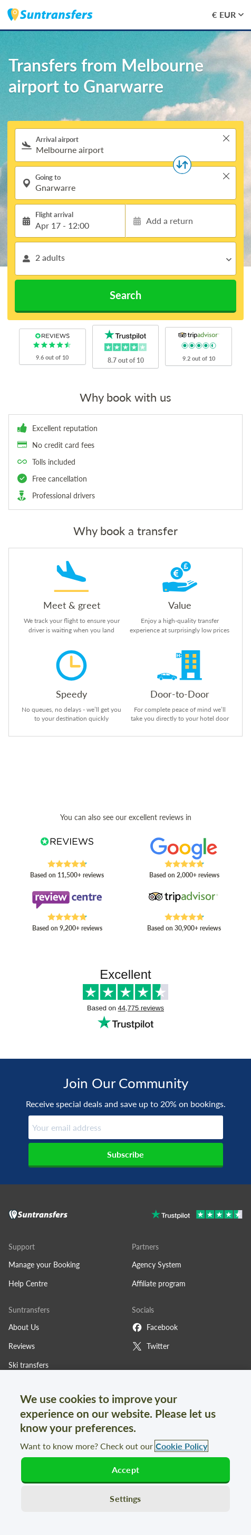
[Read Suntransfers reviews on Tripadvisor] (184, 902)
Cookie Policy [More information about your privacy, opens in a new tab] (181, 1446)
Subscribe (125, 1154)
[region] (125, 1452)
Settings (125, 1498)
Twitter (150, 1346)
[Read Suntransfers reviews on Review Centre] (67, 902)
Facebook (155, 1327)
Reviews (21, 1346)
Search (125, 295)
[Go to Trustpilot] (197, 1216)
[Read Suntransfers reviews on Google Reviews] (184, 848)
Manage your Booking (44, 1264)
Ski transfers (28, 1364)
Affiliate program (159, 1283)
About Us (23, 1327)
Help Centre (27, 1283)
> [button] (226, 138)
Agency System (156, 1264)
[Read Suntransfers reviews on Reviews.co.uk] (67, 848)
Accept (125, 1470)
